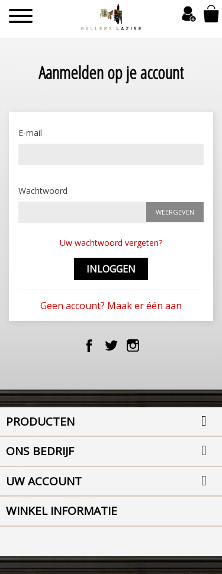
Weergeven (175, 211)
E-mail (30, 132)
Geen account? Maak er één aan (111, 305)
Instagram (132, 345)
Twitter (111, 345)
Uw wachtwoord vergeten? (111, 242)
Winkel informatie (61, 510)
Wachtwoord (42, 190)
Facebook (89, 345)
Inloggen (111, 268)
